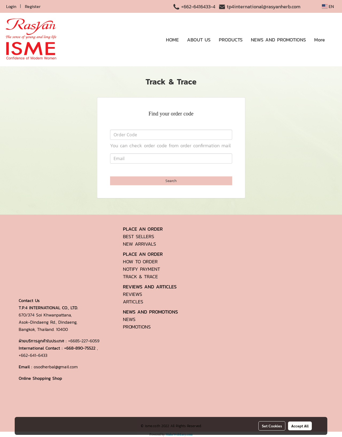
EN (328, 6)
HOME (172, 39)
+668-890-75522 (79, 348)
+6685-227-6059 (83, 341)
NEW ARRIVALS (139, 243)
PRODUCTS (231, 39)
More (319, 39)
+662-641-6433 (33, 355)
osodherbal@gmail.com (56, 366)
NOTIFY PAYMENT (141, 269)
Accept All (300, 425)
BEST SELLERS (138, 236)
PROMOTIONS (137, 326)
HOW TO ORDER (140, 261)
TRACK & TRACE (140, 276)
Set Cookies (272, 425)
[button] (334, 39)
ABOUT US (199, 39)
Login (11, 6)
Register (33, 6)
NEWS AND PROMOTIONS (278, 39)
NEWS (129, 319)
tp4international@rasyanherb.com (263, 6)
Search (171, 181)
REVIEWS (132, 294)
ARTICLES (133, 301)
